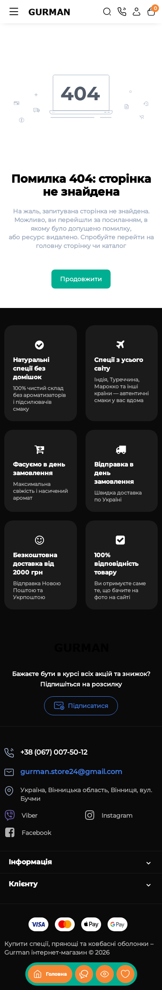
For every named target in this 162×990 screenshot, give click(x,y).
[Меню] (13, 11)
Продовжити (81, 279)
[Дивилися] (84, 974)
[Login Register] (136, 11)
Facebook (27, 832)
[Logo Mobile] (49, 11)
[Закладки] (125, 974)
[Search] (107, 11)
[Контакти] (121, 11)
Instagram (108, 815)
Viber (21, 815)
